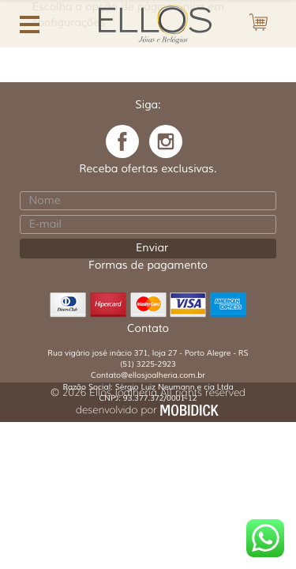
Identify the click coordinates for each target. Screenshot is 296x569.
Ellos (155, 22)
